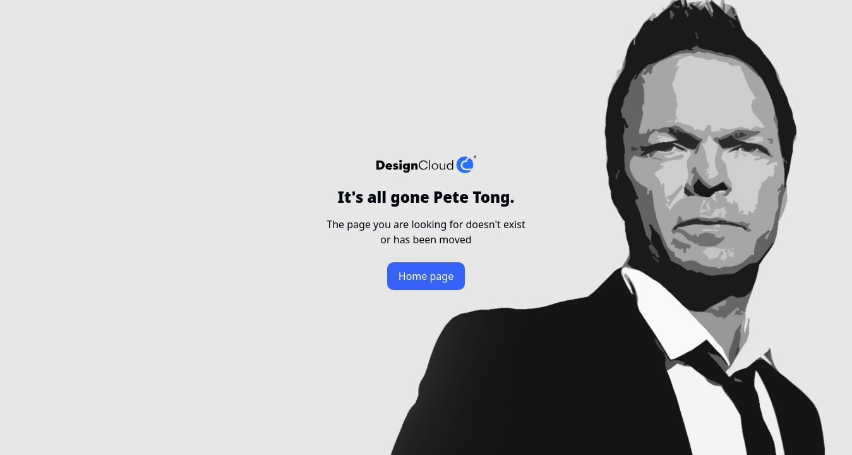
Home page (426, 276)
